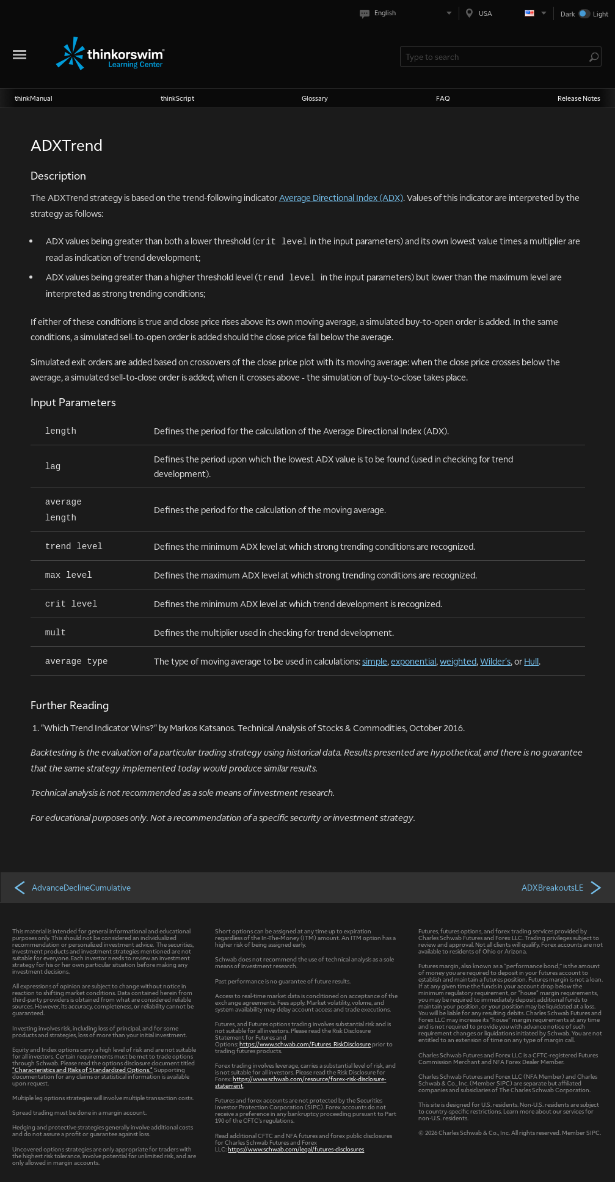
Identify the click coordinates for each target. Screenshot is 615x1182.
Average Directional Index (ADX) (341, 197)
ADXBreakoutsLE (562, 887)
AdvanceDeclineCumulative (72, 887)
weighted (458, 660)
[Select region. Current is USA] (506, 13)
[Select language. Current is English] (408, 13)
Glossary (315, 98)
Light (600, 13)
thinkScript (177, 98)
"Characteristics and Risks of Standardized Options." (82, 1069)
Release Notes (579, 98)
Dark (568, 13)
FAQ (443, 98)
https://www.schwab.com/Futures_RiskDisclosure (305, 1044)
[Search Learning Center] (494, 56)
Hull (531, 660)
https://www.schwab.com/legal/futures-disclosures (296, 1149)
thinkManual (34, 98)
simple (374, 660)
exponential (413, 660)
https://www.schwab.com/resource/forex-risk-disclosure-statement (300, 1081)
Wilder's (495, 660)
